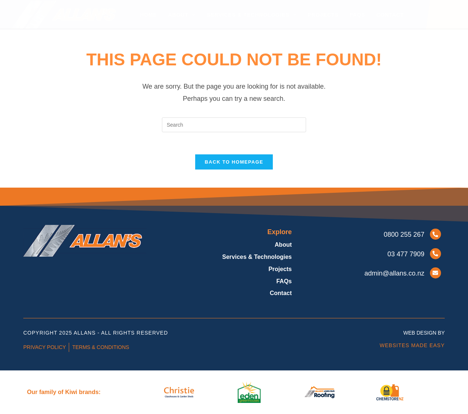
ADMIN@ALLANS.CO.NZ (394, 273)
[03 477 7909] (435, 253)
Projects (323, 15)
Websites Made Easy (412, 345)
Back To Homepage (234, 162)
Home (148, 15)
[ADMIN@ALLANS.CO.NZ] (435, 272)
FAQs (357, 15)
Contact (390, 15)
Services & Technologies (251, 14)
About (182, 14)
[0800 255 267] (435, 234)
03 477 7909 (405, 254)
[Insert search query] (234, 124)
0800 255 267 (404, 234)
